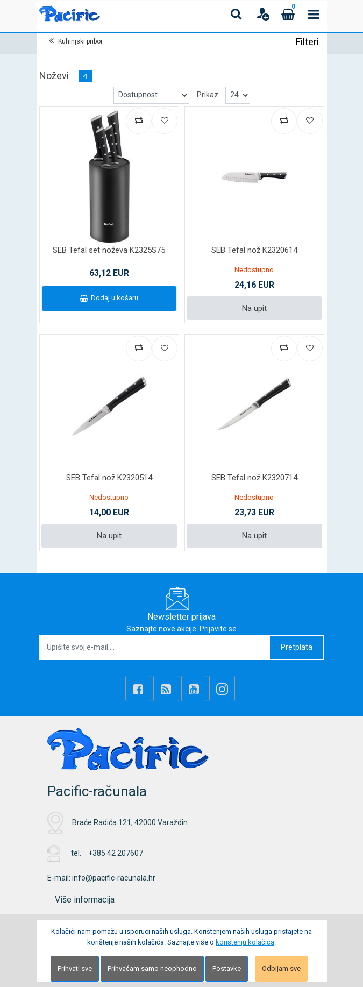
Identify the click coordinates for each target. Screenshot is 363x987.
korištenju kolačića (245, 942)
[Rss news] (166, 688)
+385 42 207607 (115, 853)
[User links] (262, 14)
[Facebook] (138, 688)
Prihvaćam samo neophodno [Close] (152, 968)
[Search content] (237, 14)
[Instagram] (222, 688)
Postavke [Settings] (226, 968)
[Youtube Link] (194, 688)
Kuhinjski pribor (80, 41)
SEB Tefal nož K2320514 (109, 477)
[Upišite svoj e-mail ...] (155, 647)
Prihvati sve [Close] (75, 968)
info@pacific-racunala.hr (113, 878)
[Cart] (288, 14)
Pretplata (296, 647)
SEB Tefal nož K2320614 (254, 250)
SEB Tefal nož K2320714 (254, 477)
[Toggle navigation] (314, 14)
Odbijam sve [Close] (281, 968)
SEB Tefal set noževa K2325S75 (109, 250)
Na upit (254, 308)
